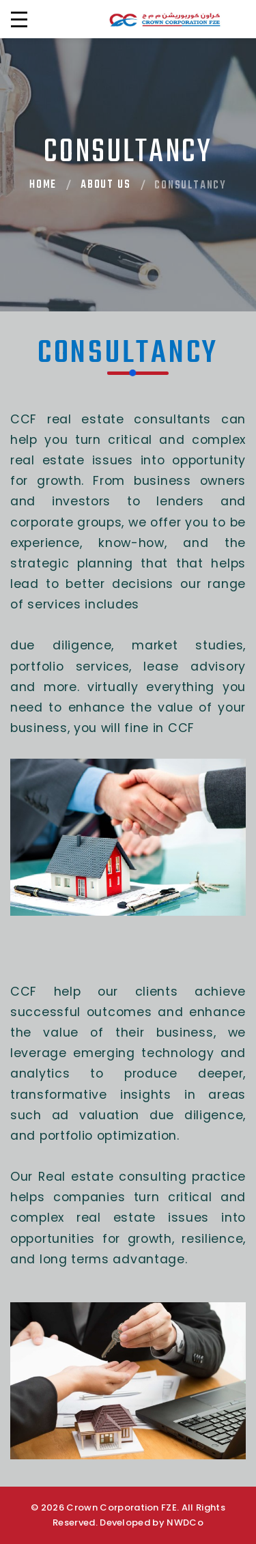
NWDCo (185, 1522)
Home (43, 185)
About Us (105, 185)
